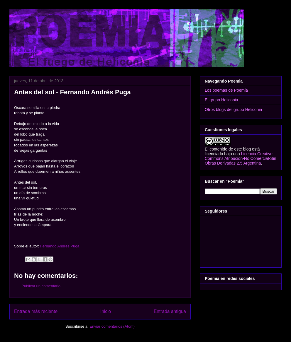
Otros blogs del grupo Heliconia (233, 109)
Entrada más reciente (35, 311)
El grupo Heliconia (221, 100)
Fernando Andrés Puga (59, 246)
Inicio (105, 311)
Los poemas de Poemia (226, 90)
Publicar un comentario (40, 286)
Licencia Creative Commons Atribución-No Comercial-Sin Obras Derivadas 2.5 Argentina (240, 158)
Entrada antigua (170, 311)
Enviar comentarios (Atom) (112, 326)
